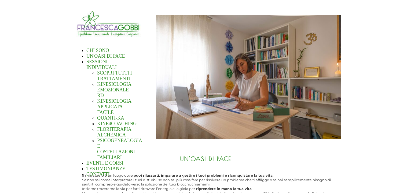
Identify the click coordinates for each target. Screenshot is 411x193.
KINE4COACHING (117, 123)
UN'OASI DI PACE (105, 56)
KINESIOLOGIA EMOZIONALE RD (114, 89)
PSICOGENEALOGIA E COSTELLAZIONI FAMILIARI (119, 149)
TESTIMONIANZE (105, 168)
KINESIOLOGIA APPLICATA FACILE (114, 106)
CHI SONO (97, 50)
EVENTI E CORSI (104, 163)
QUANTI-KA (110, 118)
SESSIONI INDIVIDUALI (101, 64)
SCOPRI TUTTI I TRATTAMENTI (114, 75)
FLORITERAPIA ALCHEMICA (114, 132)
